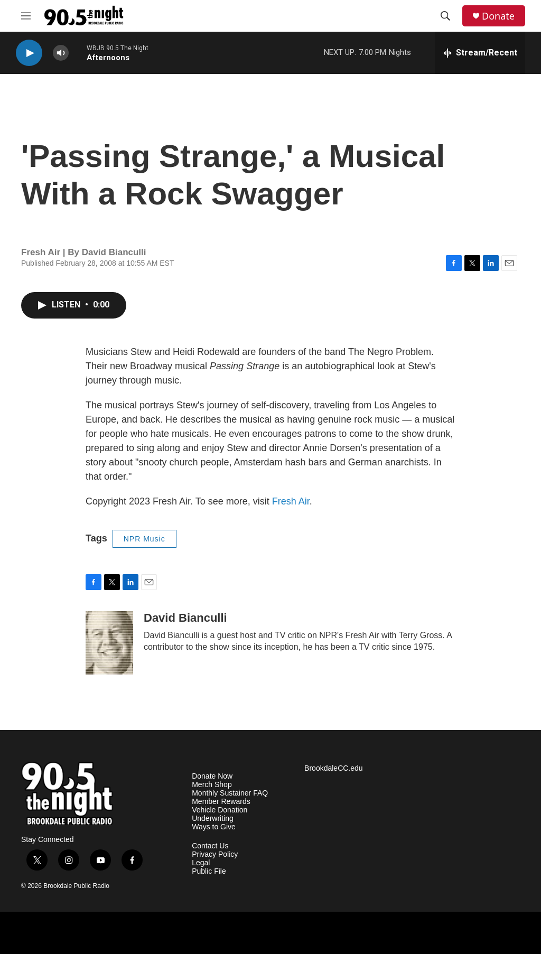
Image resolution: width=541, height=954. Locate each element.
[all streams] (480, 53)
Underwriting (213, 818)
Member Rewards (221, 802)
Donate (498, 16)
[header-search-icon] (445, 16)
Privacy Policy (215, 854)
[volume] (61, 53)
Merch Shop (211, 785)
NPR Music (144, 539)
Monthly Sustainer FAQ (230, 793)
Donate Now (212, 776)
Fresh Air (291, 501)
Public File (209, 871)
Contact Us (210, 846)
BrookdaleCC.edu (333, 768)
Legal (201, 863)
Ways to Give (214, 827)
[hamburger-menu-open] (26, 15)
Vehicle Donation (219, 810)
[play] (29, 53)
